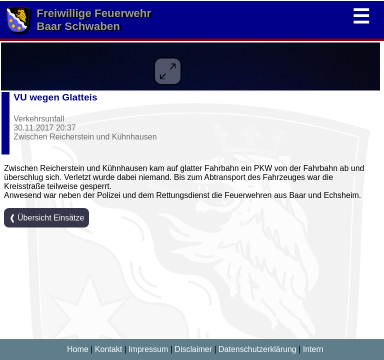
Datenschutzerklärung (257, 349)
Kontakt (108, 349)
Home (77, 349)
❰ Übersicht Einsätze (46, 218)
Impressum (148, 349)
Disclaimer (193, 349)
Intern (313, 349)
